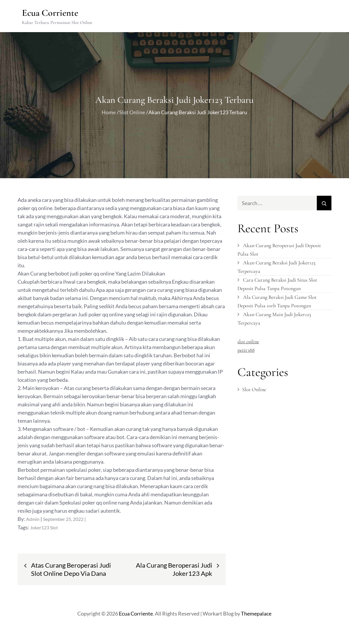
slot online (248, 341)
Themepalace (256, 613)
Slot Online (254, 389)
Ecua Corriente (50, 12)
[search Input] (284, 203)
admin (33, 519)
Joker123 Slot (44, 527)
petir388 (246, 350)
